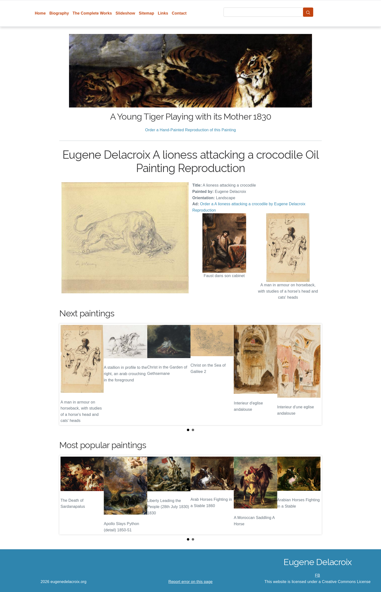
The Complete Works (92, 13)
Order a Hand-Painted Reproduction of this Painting (190, 130)
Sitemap (146, 13)
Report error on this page (190, 582)
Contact (179, 13)
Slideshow (125, 13)
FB (317, 575)
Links (163, 13)
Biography (59, 13)
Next (314, 374)
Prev (67, 374)
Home (40, 13)
